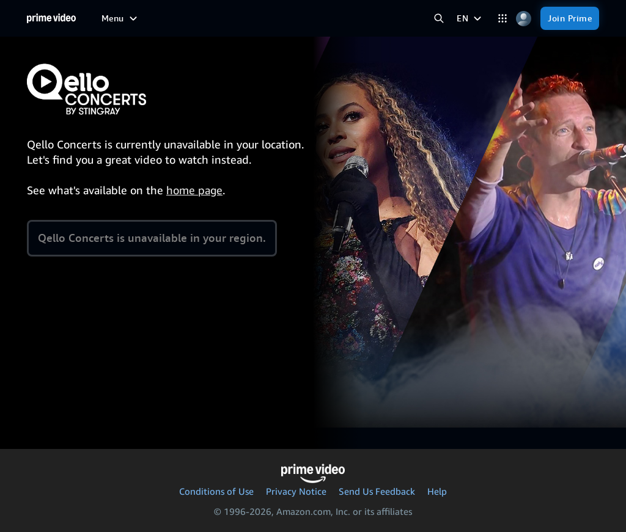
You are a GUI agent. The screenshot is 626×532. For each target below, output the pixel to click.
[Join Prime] (569, 18)
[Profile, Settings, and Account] (523, 19)
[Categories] (502, 19)
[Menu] (120, 18)
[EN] (470, 18)
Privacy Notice (296, 491)
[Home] (51, 18)
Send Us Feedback (377, 491)
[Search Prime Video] (438, 19)
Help (437, 491)
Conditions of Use (216, 491)
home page (194, 190)
